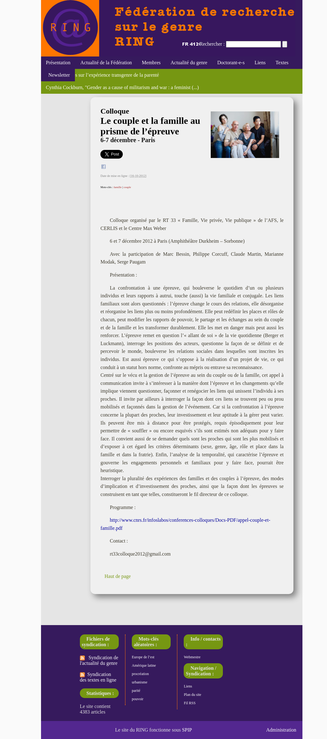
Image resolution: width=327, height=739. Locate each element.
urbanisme (139, 682)
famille (118, 187)
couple (127, 187)
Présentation (58, 62)
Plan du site (192, 694)
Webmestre (192, 657)
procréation (140, 674)
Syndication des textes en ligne (98, 677)
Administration (281, 729)
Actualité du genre (189, 62)
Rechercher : (212, 44)
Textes (281, 62)
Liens (260, 62)
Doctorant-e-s (231, 62)
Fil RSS (190, 703)
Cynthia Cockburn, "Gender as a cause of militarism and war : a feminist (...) (122, 87)
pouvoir (137, 699)
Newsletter (58, 75)
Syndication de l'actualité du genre (99, 660)
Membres (151, 62)
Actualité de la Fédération (106, 62)
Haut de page (117, 576)
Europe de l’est (143, 657)
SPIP (187, 729)
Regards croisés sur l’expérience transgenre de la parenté (102, 75)
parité (136, 690)
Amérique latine (144, 665)
